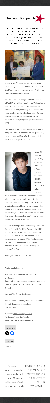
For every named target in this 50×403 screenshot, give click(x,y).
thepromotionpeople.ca (22, 313)
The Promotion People (23, 320)
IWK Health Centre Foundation (27, 281)
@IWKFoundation (33, 284)
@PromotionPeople (20, 317)
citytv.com (9, 278)
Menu (25, 8)
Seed (43, 281)
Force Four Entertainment (23, 133)
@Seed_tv (9, 288)
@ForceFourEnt (19, 284)
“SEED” (27, 86)
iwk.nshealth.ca (31, 274)
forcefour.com (19, 274)
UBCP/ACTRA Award (23, 229)
